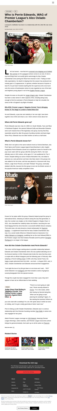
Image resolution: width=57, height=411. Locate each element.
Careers (13, 382)
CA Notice (37, 392)
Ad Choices (37, 382)
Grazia (32, 290)
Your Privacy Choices (39, 388)
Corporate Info (14, 388)
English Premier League (37, 90)
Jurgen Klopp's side (32, 95)
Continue (34, 408)
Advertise (13, 385)
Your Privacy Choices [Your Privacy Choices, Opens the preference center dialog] (23, 408)
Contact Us (25, 392)
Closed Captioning (25, 385)
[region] (28, 402)
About (12, 391)
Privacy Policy (38, 385)
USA (7, 3)
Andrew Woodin (9, 29)
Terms (29, 396)
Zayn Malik (39, 311)
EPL (14, 327)
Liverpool (25, 74)
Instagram (21, 271)
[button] (52, 341)
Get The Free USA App (28, 372)
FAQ (24, 382)
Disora (11, 226)
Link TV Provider (27, 389)
